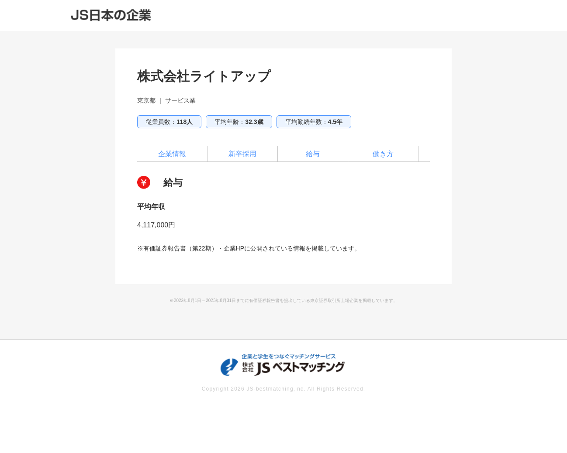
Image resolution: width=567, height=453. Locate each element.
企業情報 (172, 154)
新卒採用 (242, 154)
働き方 (383, 154)
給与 (313, 154)
